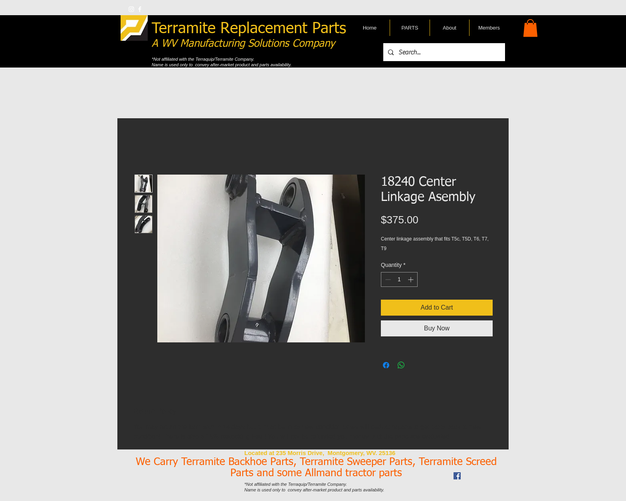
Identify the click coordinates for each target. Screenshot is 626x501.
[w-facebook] (139, 9)
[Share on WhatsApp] (401, 365)
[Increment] (411, 279)
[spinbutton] (399, 279)
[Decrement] (387, 279)
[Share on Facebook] (386, 365)
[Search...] (443, 52)
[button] (530, 28)
